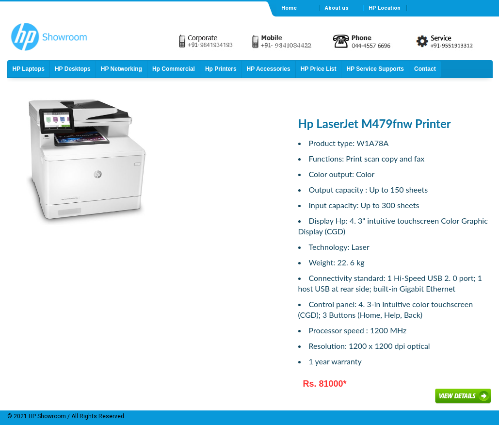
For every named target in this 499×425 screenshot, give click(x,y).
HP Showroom (46, 416)
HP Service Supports (375, 68)
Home (289, 8)
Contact (425, 68)
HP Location (385, 8)
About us (337, 8)
